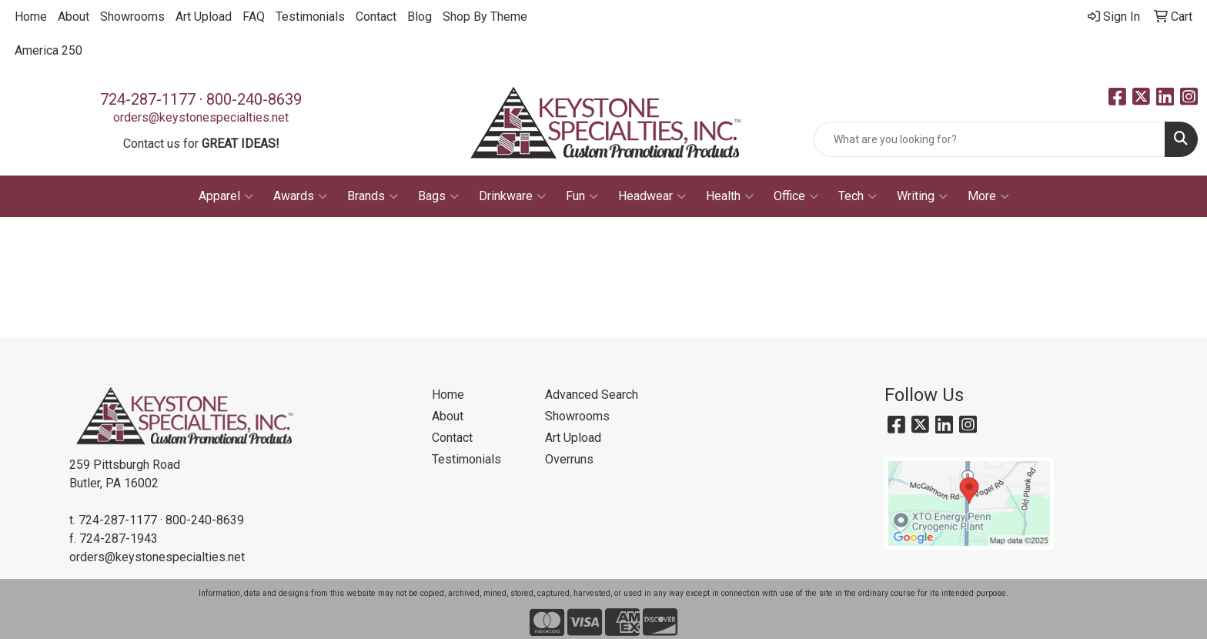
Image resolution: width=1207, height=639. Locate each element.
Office (796, 196)
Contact (376, 16)
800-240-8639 (254, 99)
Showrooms (132, 16)
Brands (372, 196)
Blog (419, 16)
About (73, 16)
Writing (922, 196)
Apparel (226, 196)
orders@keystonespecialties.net (201, 117)
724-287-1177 (148, 99)
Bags (438, 196)
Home (31, 16)
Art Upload (204, 16)
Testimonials (310, 16)
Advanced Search (591, 394)
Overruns (569, 459)
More (988, 196)
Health (730, 196)
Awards (300, 196)
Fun (582, 196)
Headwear (652, 196)
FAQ (253, 16)
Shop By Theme (485, 16)
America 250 (48, 50)
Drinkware (512, 196)
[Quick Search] (989, 139)
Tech (857, 196)
